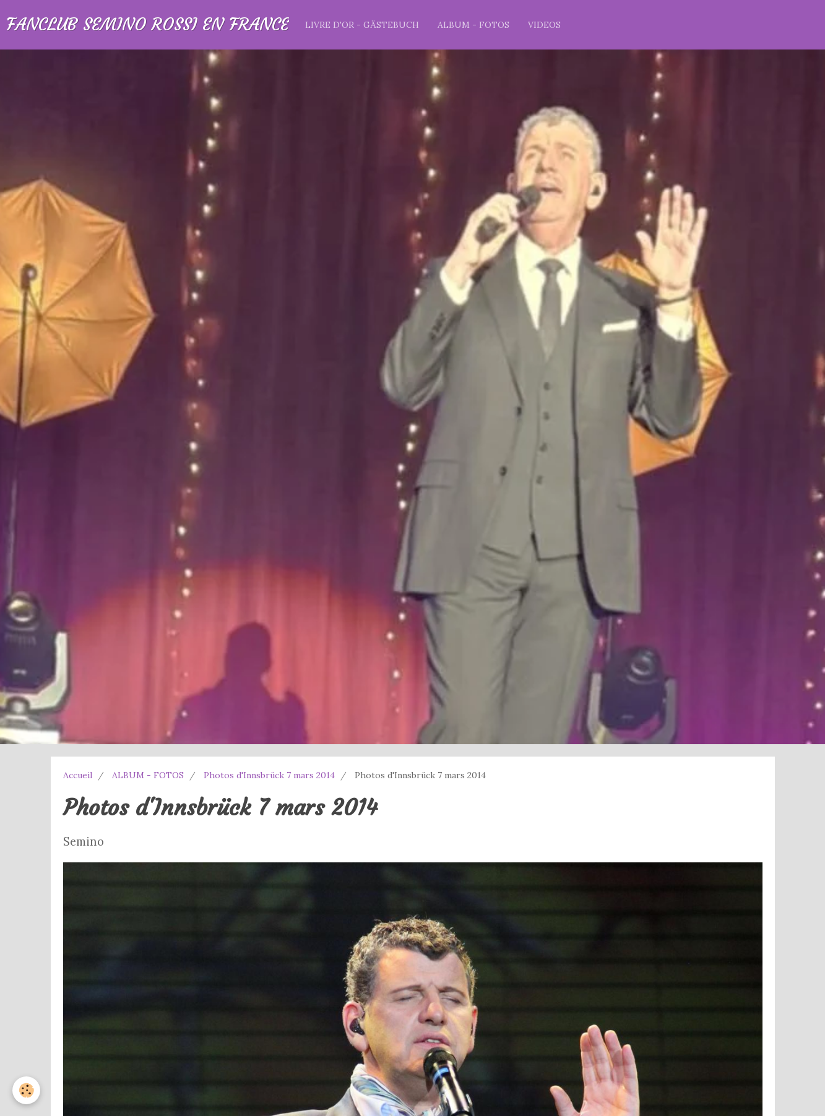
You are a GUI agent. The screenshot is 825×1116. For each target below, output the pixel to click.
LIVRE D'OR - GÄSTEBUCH (362, 24)
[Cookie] (26, 1090)
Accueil (77, 775)
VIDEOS (544, 24)
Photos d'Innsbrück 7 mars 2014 (269, 775)
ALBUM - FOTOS (473, 24)
